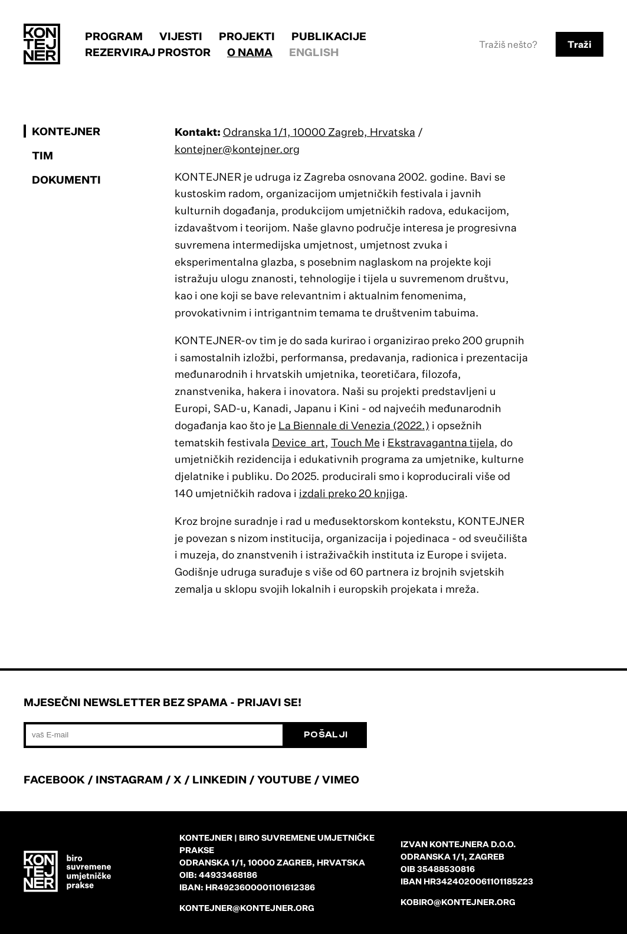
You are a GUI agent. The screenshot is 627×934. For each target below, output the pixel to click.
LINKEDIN (219, 779)
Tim (42, 155)
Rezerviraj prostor (148, 51)
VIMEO (340, 779)
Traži (579, 44)
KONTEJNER (66, 131)
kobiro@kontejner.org (458, 902)
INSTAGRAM (129, 779)
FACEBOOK (54, 779)
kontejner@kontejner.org (237, 148)
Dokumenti (66, 179)
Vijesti (180, 36)
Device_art (298, 442)
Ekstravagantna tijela (441, 442)
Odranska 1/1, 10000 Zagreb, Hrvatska (319, 131)
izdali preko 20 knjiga (352, 492)
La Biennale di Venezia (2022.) (353, 425)
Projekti (247, 36)
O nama (250, 51)
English (314, 51)
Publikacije (328, 36)
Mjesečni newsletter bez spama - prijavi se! (162, 701)
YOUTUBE (284, 779)
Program (114, 36)
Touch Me (355, 442)
